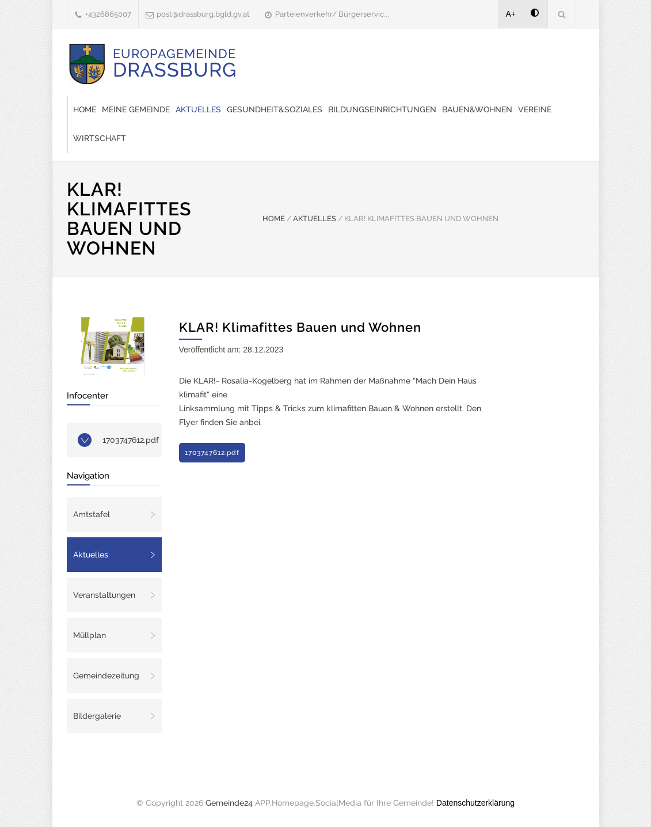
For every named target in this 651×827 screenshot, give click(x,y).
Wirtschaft (99, 138)
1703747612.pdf (130, 440)
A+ (511, 13)
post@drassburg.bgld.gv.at (203, 14)
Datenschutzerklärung (475, 802)
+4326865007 (108, 14)
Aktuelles (198, 109)
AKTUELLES (314, 218)
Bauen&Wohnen (477, 109)
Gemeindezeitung (106, 675)
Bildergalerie (97, 715)
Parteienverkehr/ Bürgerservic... (332, 14)
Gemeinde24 (229, 802)
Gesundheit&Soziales (274, 109)
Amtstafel (91, 514)
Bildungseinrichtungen (382, 109)
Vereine (534, 109)
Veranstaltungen (104, 595)
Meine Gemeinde (136, 109)
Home (84, 109)
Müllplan (89, 635)
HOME (273, 218)
